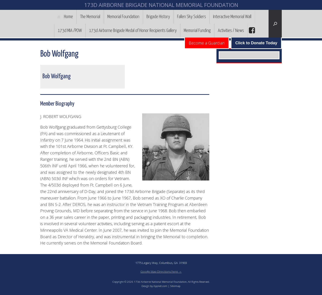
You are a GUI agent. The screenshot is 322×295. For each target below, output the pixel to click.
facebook (251, 30)
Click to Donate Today (256, 43)
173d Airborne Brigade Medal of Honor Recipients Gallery (133, 30)
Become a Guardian (207, 43)
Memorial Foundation (123, 17)
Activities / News (231, 30)
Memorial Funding (197, 30)
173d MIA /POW (70, 30)
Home (65, 17)
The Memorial (90, 17)
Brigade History (158, 17)
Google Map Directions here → (161, 272)
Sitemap (175, 286)
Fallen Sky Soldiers (191, 17)
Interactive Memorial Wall (232, 17)
